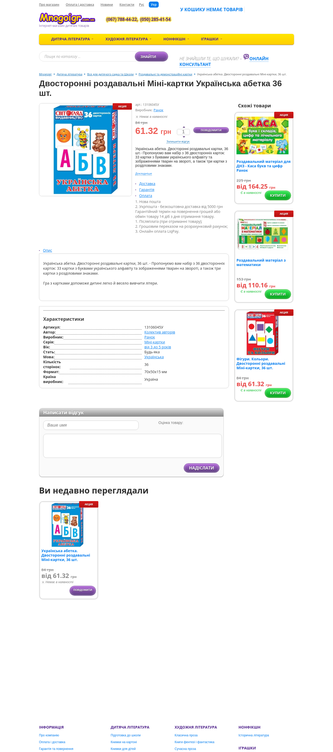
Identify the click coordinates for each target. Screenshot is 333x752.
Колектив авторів (159, 332)
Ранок (158, 110)
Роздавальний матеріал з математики (261, 262)
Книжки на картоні (124, 742)
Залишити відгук (178, 141)
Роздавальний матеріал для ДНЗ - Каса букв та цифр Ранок (263, 166)
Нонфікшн (174, 38)
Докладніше (143, 173)
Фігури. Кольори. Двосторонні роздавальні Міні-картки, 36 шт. (260, 363)
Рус (141, 4)
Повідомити (211, 130)
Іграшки (210, 38)
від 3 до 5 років (157, 346)
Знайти (152, 56)
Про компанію (49, 735)
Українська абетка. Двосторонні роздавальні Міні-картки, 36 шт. (65, 555)
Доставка (147, 183)
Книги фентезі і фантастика (194, 742)
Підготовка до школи (126, 735)
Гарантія (146, 189)
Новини (107, 4)
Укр (154, 4)
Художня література (126, 38)
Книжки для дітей (123, 749)
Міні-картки (154, 342)
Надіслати (201, 468)
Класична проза (186, 735)
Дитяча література (70, 38)
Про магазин (49, 4)
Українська (154, 356)
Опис (47, 250)
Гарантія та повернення (56, 749)
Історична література (254, 735)
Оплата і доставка (80, 4)
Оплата (145, 195)
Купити (278, 195)
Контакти (126, 4)
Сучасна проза (185, 749)
